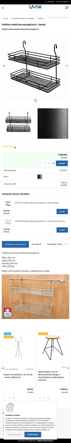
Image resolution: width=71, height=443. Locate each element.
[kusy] (45, 163)
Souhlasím (32, 434)
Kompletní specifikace (15, 244)
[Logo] (35, 8)
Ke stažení (36, 244)
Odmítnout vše (14, 435)
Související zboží (57, 244)
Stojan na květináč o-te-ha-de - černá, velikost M (17, 376)
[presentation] (4, 65)
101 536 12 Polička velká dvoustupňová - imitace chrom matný (40, 221)
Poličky (40, 18)
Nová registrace (63, 2)
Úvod (6, 18)
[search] (67, 7)
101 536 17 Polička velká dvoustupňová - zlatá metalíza (37, 203)
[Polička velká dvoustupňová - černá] (35, 65)
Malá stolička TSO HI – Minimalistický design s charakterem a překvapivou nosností (51, 376)
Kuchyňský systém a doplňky (23, 18)
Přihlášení (51, 2)
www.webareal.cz (45, 441)
